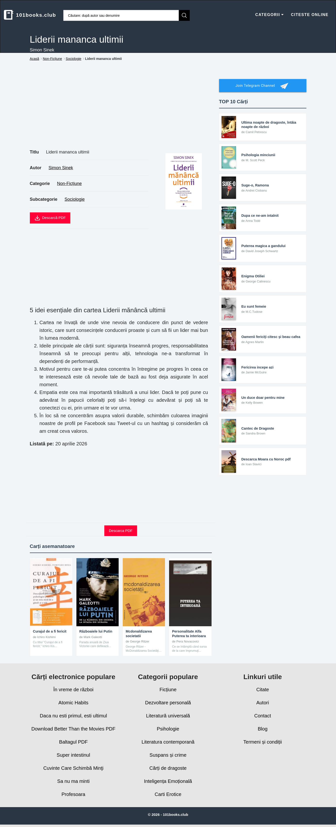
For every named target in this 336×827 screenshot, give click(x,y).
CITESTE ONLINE (309, 15)
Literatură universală (168, 715)
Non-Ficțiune (69, 183)
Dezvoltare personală (168, 702)
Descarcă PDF (50, 218)
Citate (262, 689)
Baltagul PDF (73, 742)
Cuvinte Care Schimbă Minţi (73, 768)
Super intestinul (73, 755)
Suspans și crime (167, 755)
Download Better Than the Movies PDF (73, 728)
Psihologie (168, 728)
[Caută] (184, 15)
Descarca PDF (121, 531)
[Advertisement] (120, 111)
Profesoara (73, 794)
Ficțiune (167, 689)
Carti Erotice (168, 794)
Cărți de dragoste (168, 768)
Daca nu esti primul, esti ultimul (73, 715)
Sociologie (75, 199)
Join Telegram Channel (262, 86)
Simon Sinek (61, 167)
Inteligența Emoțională (168, 781)
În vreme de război (73, 689)
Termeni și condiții (262, 742)
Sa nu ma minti (73, 781)
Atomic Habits (73, 702)
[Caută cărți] (121, 15)
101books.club (30, 15)
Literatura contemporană (168, 742)
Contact (262, 715)
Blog (262, 728)
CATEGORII (269, 15)
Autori (262, 702)
